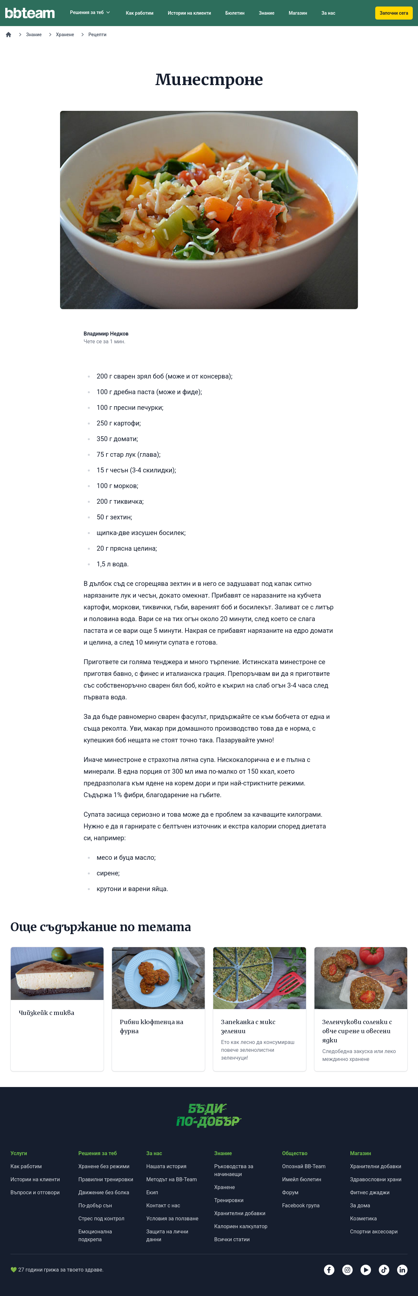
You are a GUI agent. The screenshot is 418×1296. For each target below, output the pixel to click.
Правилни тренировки (105, 1179)
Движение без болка (103, 1192)
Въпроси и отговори (35, 1192)
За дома (360, 1205)
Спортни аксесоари (374, 1232)
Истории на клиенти (189, 13)
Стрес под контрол (101, 1218)
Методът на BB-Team (171, 1179)
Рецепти (97, 34)
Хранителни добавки (239, 1213)
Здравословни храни (376, 1179)
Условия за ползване (172, 1218)
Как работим (139, 13)
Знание (267, 13)
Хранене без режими (104, 1166)
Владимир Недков (106, 334)
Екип (152, 1192)
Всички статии (232, 1239)
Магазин (298, 13)
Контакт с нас (163, 1205)
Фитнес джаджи (370, 1192)
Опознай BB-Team (304, 1166)
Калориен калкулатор (240, 1226)
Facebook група (301, 1205)
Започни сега (394, 13)
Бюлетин (234, 13)
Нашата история (166, 1166)
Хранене (65, 34)
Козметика (363, 1218)
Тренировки (229, 1200)
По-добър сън (95, 1205)
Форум (290, 1192)
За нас (328, 13)
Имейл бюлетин (301, 1179)
